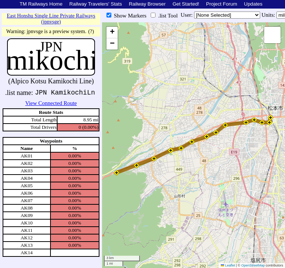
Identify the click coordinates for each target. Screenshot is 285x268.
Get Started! (186, 4)
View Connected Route (51, 103)
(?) (91, 31)
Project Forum (221, 4)
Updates (253, 4)
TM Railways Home (41, 4)
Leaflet (228, 265)
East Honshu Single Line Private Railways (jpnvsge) (51, 19)
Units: (269, 15)
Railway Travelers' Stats (95, 4)
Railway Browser (147, 4)
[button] (270, 118)
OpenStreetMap (253, 265)
